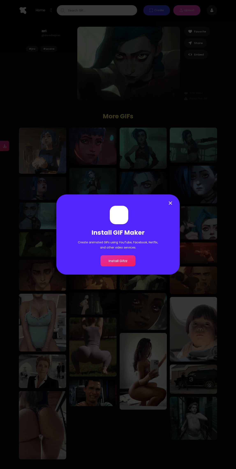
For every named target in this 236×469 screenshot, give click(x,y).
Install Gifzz (118, 261)
